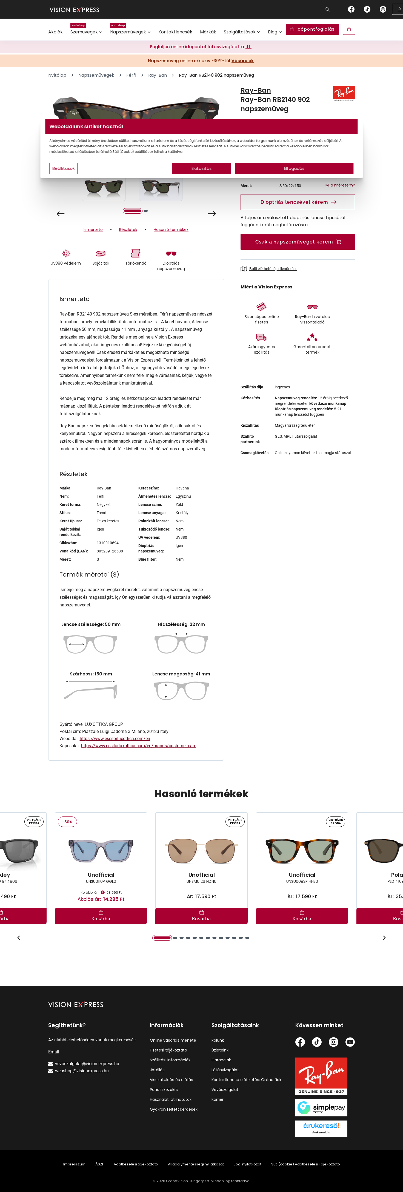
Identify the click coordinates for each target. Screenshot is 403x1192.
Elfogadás (254, 179)
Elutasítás (201, 179)
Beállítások (131, 179)
